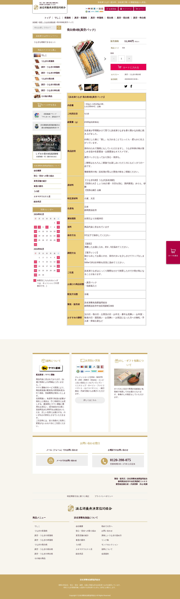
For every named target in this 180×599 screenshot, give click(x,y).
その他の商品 (46, 96)
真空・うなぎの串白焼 (50, 90)
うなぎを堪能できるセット (45, 42)
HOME (35, 22)
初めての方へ (106, 526)
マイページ (127, 9)
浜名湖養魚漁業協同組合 (90, 580)
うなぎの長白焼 (47, 79)
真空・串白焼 (139, 18)
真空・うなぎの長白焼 (47, 22)
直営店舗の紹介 (40, 181)
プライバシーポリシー (104, 496)
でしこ (57, 18)
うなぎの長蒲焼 (47, 61)
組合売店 (37, 202)
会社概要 (37, 171)
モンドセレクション (109, 545)
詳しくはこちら (90, 400)
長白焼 (110, 18)
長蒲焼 (67, 18)
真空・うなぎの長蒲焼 (50, 67)
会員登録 (112, 9)
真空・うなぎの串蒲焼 (50, 73)
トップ (47, 18)
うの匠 (36, 191)
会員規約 (105, 554)
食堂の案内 (38, 186)
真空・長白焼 (123, 18)
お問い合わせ (106, 531)
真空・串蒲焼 (97, 18)
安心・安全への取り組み (44, 176)
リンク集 (105, 540)
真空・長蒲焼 (80, 18)
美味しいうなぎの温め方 (111, 535)
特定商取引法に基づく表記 (78, 496)
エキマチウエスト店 (42, 196)
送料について (106, 549)
